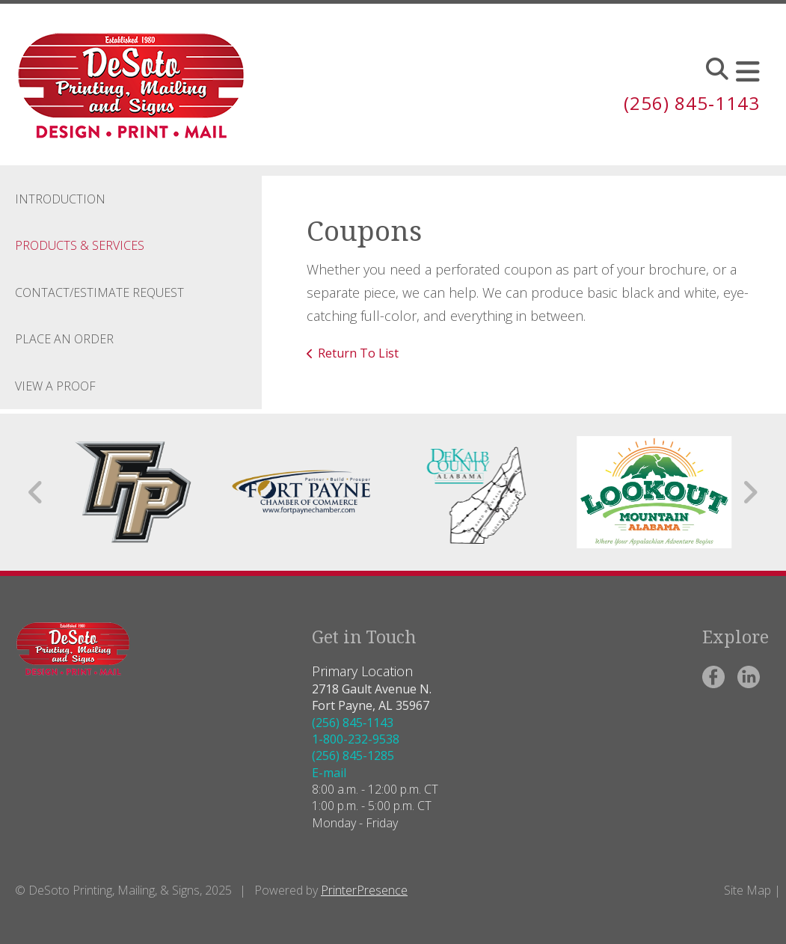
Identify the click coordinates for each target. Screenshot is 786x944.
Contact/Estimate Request (99, 292)
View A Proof (55, 386)
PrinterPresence (364, 890)
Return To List (358, 353)
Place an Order (64, 339)
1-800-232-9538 (355, 739)
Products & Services (79, 245)
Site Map (747, 890)
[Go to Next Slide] (749, 492)
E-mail (329, 772)
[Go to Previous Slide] (36, 492)
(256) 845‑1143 (692, 103)
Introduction (60, 199)
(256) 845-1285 (353, 755)
